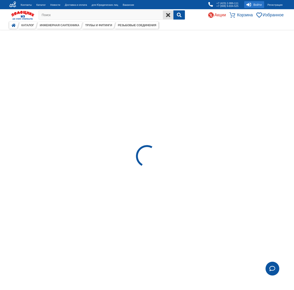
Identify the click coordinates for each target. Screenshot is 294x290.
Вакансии (128, 4)
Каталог (41, 4)
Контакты (26, 4)
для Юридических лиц (105, 4)
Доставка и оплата (76, 4)
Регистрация (275, 4)
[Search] (179, 15)
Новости (55, 4)
